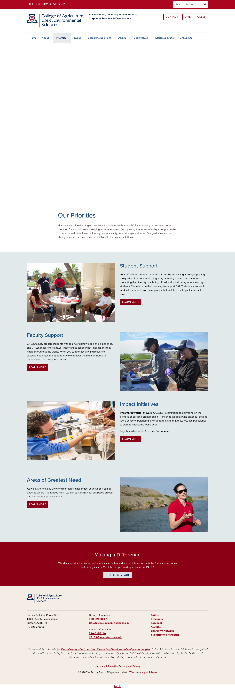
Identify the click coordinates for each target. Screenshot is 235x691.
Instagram (157, 619)
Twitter (155, 615)
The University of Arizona (143, 672)
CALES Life (186, 38)
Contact (172, 16)
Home (33, 38)
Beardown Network (162, 630)
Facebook (157, 623)
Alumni (122, 38)
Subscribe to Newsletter (165, 634)
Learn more (130, 302)
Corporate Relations (99, 38)
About (45, 38)
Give (188, 16)
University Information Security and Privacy (117, 666)
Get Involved (141, 38)
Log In (117, 686)
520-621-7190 (97, 633)
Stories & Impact (164, 38)
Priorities (61, 38)
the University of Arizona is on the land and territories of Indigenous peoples (105, 649)
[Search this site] (187, 4)
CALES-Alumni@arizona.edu (105, 637)
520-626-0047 (98, 619)
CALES (201, 16)
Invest (77, 38)
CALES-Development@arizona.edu (109, 623)
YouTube (156, 627)
